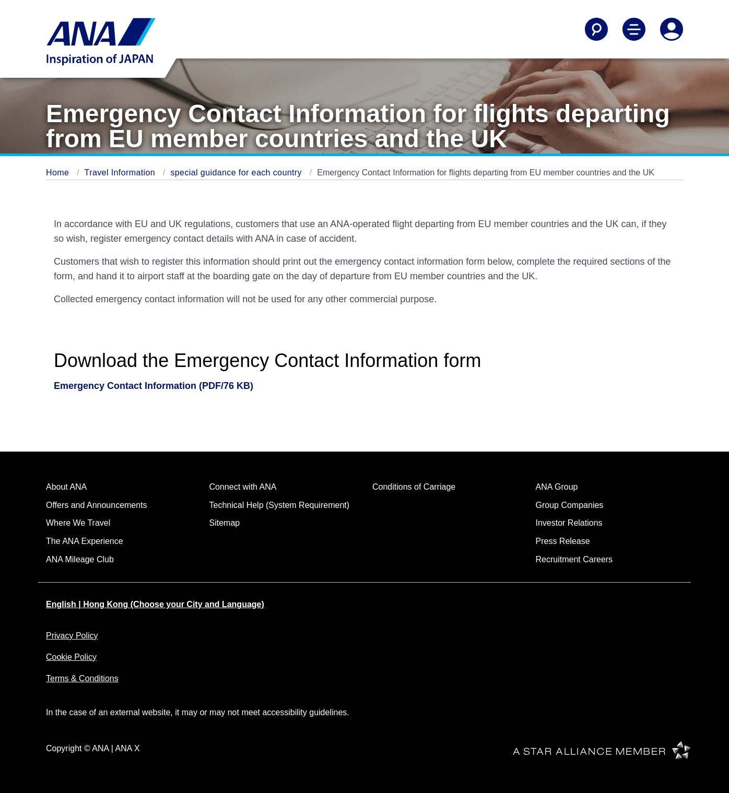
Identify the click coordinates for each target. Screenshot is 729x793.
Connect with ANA (243, 486)
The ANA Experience (84, 541)
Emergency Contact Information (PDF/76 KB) (153, 386)
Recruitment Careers (574, 559)
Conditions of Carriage (413, 486)
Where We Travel (78, 522)
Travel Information (121, 172)
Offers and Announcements (96, 505)
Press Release (563, 541)
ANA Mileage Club (80, 559)
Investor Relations (569, 522)
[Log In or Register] (671, 29)
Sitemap (224, 522)
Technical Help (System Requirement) (279, 505)
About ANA (66, 486)
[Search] (596, 29)
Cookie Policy (71, 657)
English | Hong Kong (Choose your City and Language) (155, 604)
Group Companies (570, 505)
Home (59, 172)
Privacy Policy (72, 635)
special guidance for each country (237, 172)
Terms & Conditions (82, 678)
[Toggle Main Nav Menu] (633, 29)
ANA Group (557, 486)
